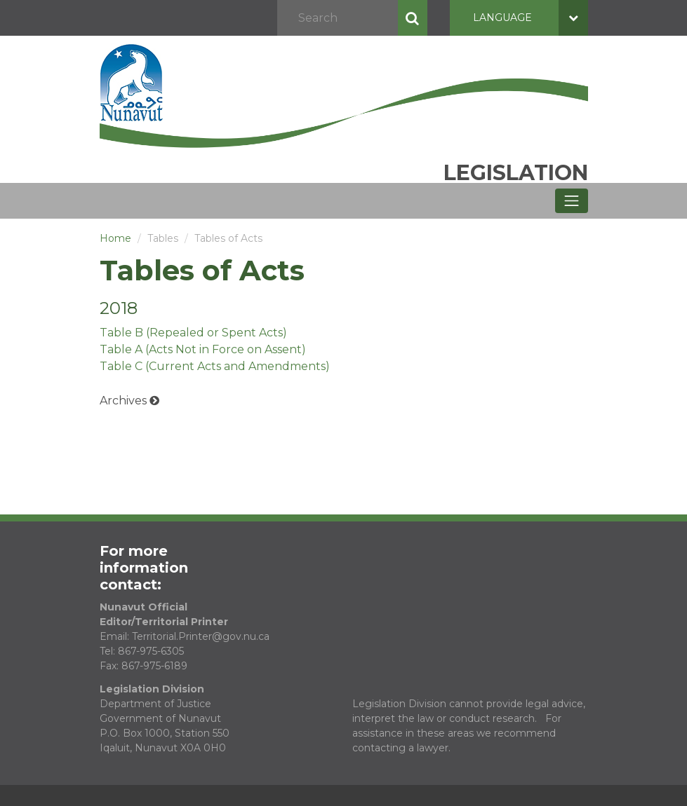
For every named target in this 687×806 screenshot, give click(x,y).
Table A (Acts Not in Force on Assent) (203, 349)
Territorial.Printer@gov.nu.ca (200, 636)
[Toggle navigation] (571, 201)
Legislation (515, 173)
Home (115, 238)
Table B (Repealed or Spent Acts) (193, 332)
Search (412, 18)
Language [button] (530, 18)
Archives (123, 400)
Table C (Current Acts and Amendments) (215, 366)
